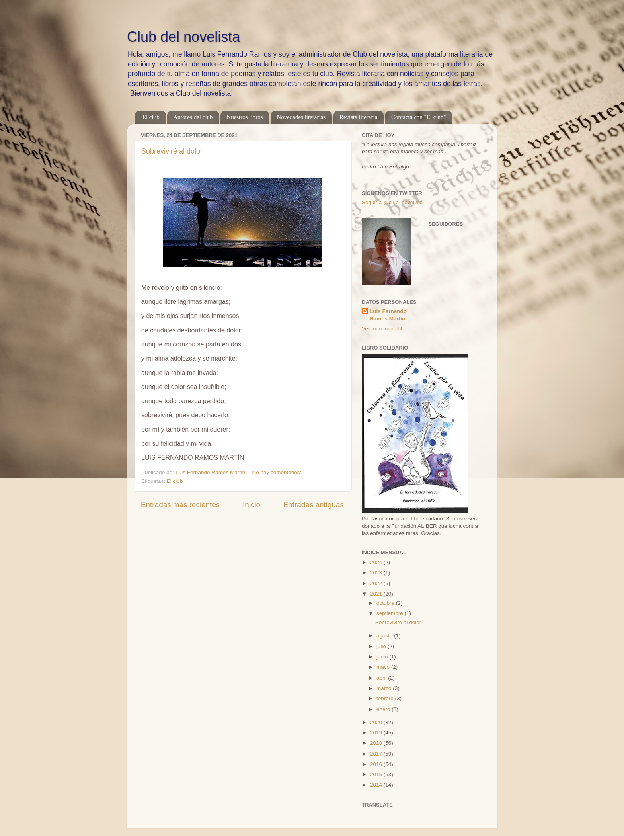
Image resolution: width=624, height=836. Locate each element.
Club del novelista (183, 37)
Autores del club (193, 117)
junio (382, 657)
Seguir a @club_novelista (392, 202)
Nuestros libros (244, 117)
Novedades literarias (301, 117)
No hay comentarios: (277, 472)
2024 (377, 562)
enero (384, 709)
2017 (377, 754)
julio (382, 646)
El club (151, 117)
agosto (385, 636)
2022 (377, 583)
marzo (384, 688)
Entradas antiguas (313, 504)
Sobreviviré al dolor (172, 151)
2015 (377, 774)
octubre (386, 603)
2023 (377, 573)
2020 (377, 722)
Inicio (251, 504)
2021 (377, 594)
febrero (385, 698)
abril (382, 678)
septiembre (390, 613)
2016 (377, 764)
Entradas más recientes (180, 504)
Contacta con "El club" (418, 117)
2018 (377, 743)
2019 (377, 733)
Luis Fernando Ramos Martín (388, 315)
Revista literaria (358, 117)
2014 (377, 785)
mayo (383, 667)
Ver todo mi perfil (382, 329)
